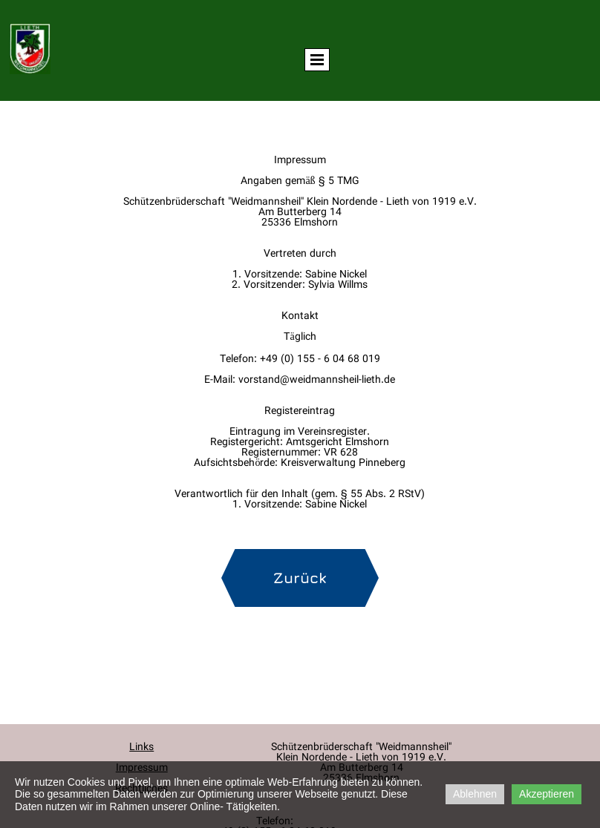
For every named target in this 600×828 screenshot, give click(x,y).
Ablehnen (475, 794)
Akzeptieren (546, 794)
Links (141, 748)
